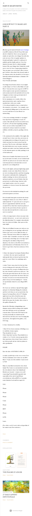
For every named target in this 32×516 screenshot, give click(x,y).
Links (10, 14)
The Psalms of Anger (12, 472)
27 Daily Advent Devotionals (10, 495)
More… (15, 14)
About (5, 14)
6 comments (10, 475)
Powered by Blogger (16, 511)
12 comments (10, 499)
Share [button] (4, 434)
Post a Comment (8, 442)
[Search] (28, 2)
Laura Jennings (24, 50)
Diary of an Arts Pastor (12, 6)
